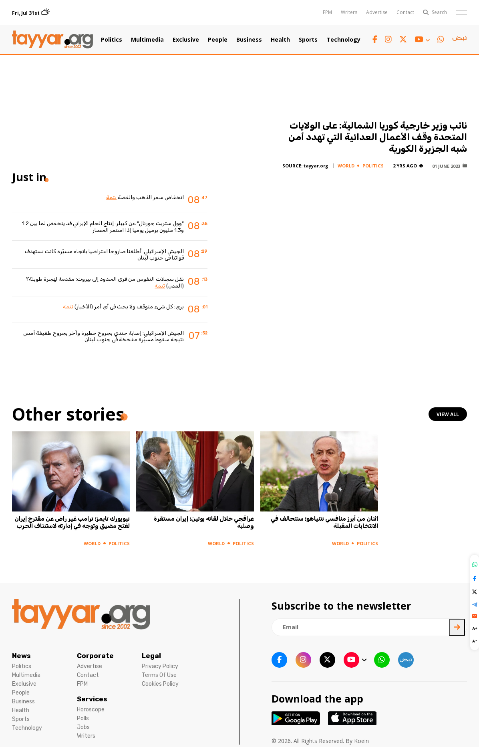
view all (448, 414)
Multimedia (147, 39)
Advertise (377, 12)
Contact (405, 12)
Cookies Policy (160, 684)
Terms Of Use (159, 675)
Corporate (95, 656)
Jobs (83, 727)
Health (280, 39)
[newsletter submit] (457, 627)
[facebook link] (374, 39)
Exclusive (186, 39)
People (217, 39)
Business (249, 39)
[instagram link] (388, 39)
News (21, 656)
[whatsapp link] (440, 39)
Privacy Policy (160, 666)
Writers (349, 12)
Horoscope (91, 709)
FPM (327, 12)
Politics (111, 39)
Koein (361, 741)
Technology (343, 39)
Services (92, 699)
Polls (83, 718)
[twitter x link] (403, 39)
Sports (308, 39)
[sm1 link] (459, 39)
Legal (151, 656)
